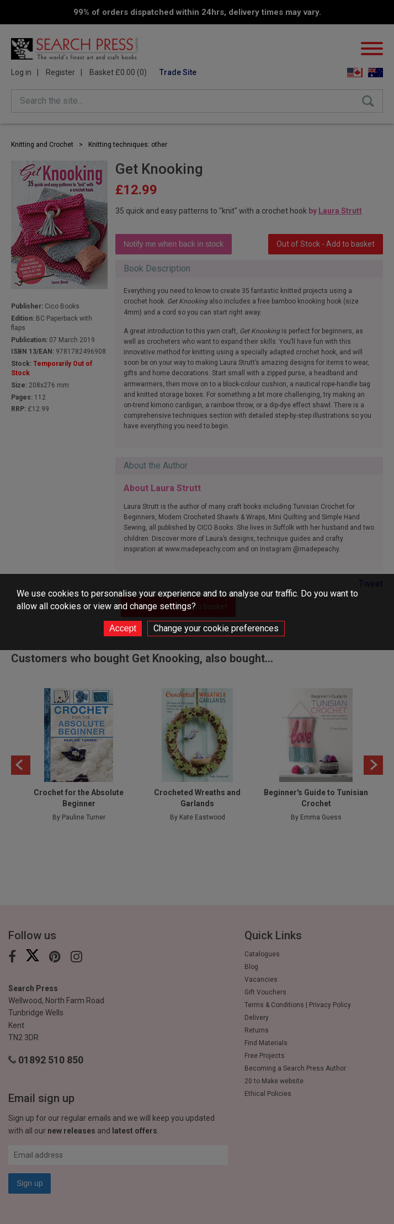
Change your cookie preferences (216, 628)
